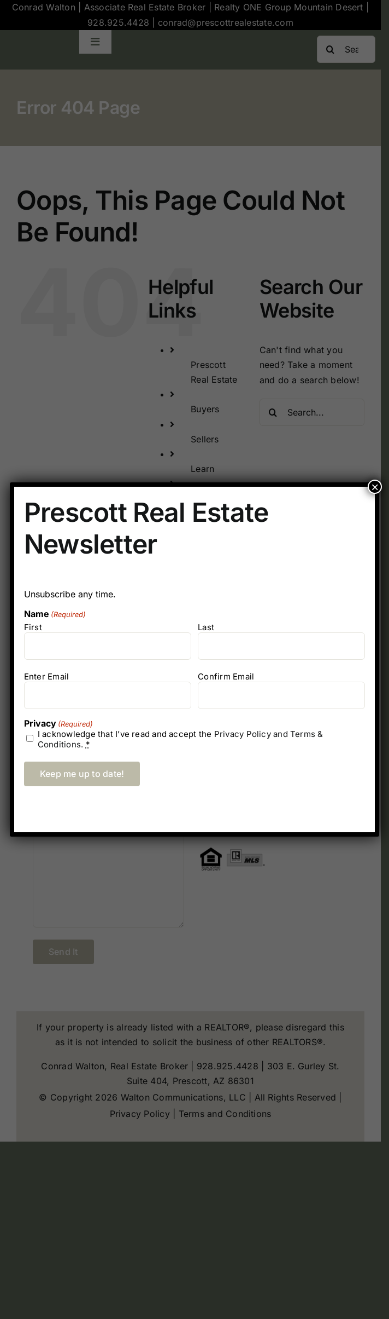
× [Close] (375, 487)
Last (206, 627)
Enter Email (46, 676)
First (33, 627)
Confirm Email (226, 676)
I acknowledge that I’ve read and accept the (180, 739)
